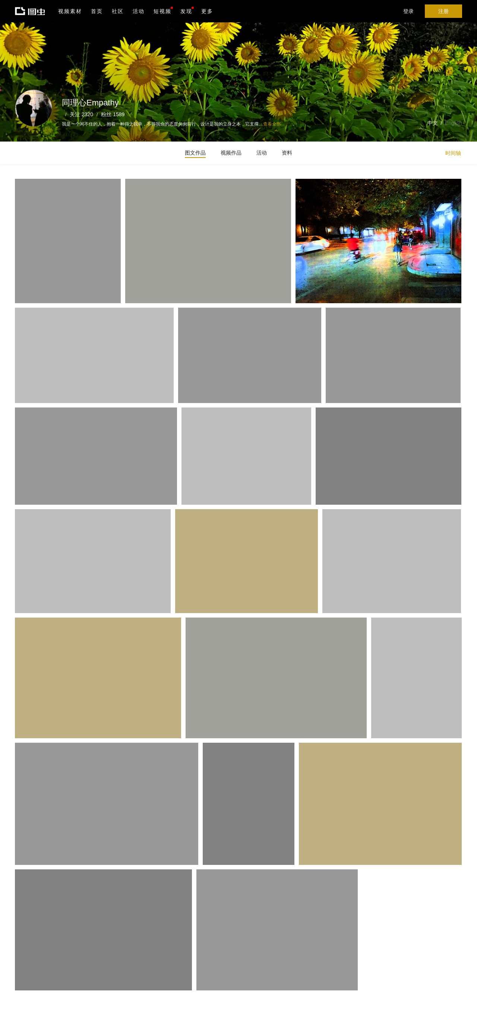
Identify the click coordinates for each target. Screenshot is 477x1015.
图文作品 (195, 153)
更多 (207, 11)
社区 (118, 11)
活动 (139, 11)
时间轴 (453, 153)
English (453, 123)
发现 (187, 10)
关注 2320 (81, 114)
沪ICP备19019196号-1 (128, 1004)
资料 (287, 153)
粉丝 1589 (112, 114)
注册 (443, 11)
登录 (408, 11)
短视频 (162, 11)
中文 (432, 123)
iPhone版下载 (215, 966)
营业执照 (163, 1004)
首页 (97, 11)
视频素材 (70, 11)
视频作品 (231, 153)
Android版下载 (215, 981)
